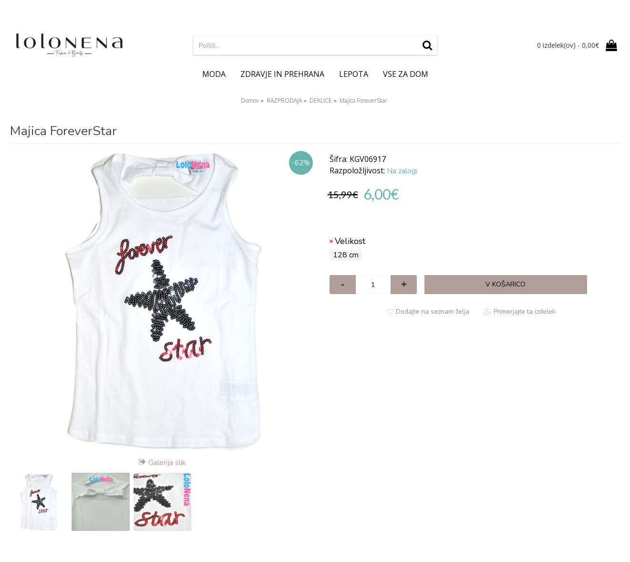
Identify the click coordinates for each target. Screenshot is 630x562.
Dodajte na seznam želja (432, 311)
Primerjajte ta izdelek (525, 311)
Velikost (350, 241)
